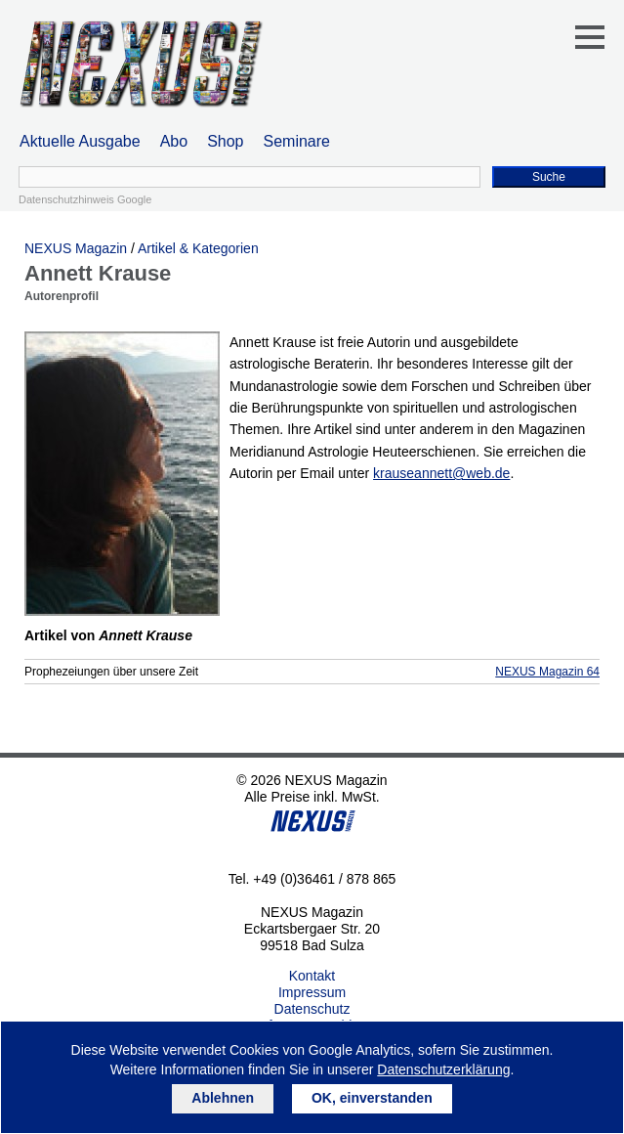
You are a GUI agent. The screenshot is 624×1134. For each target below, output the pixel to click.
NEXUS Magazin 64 (547, 671)
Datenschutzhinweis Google (85, 199)
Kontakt (312, 975)
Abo (173, 141)
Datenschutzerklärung (443, 1069)
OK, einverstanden (372, 1098)
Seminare (297, 141)
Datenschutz (312, 1009)
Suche (548, 177)
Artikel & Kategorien (198, 248)
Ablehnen (222, 1098)
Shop (225, 141)
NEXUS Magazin (75, 248)
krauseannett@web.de (441, 473)
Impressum (312, 992)
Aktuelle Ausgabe (80, 141)
